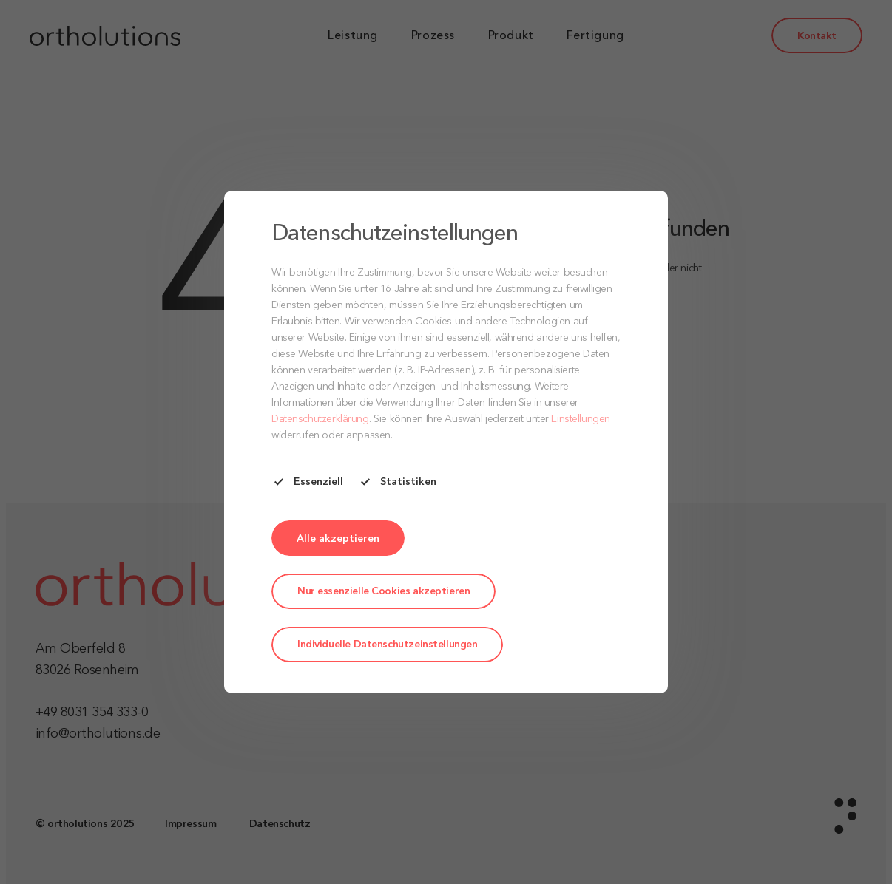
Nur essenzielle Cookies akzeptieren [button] (383, 591)
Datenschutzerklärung (320, 419)
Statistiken (397, 482)
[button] (338, 538)
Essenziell (307, 482)
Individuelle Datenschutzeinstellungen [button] (387, 644)
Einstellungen (580, 419)
